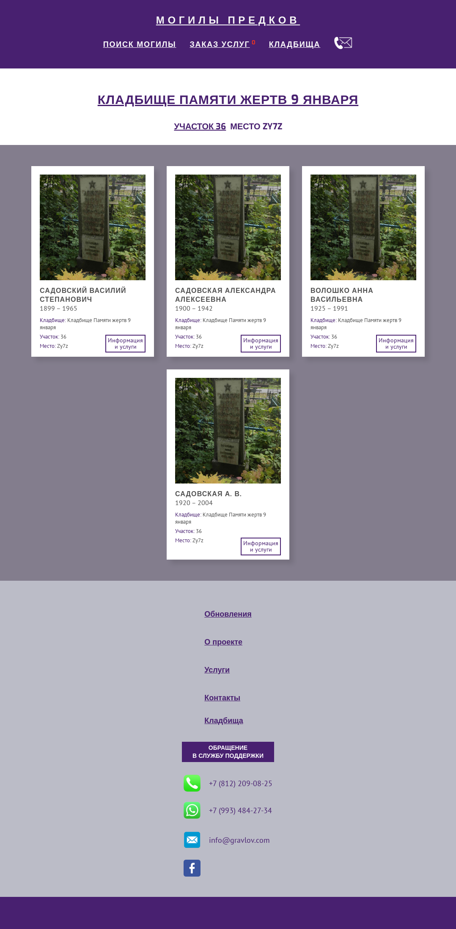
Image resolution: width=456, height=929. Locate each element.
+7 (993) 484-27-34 (228, 810)
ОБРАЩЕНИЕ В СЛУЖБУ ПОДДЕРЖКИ (228, 752)
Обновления (227, 614)
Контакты (222, 698)
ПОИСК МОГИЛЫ (139, 44)
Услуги (217, 670)
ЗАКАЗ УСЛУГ (220, 44)
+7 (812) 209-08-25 (228, 783)
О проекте (223, 642)
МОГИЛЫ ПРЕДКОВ (228, 20)
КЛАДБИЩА (295, 44)
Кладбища (223, 721)
